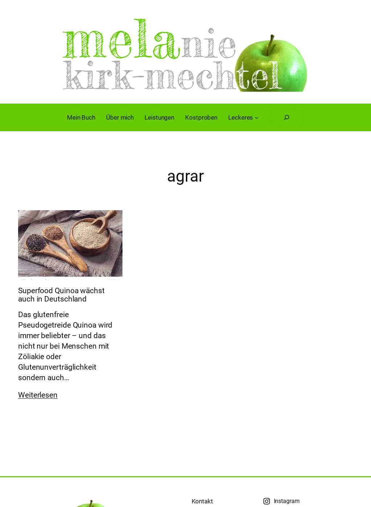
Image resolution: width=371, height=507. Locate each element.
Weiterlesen (38, 395)
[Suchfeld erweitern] (286, 117)
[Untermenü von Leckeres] (256, 117)
